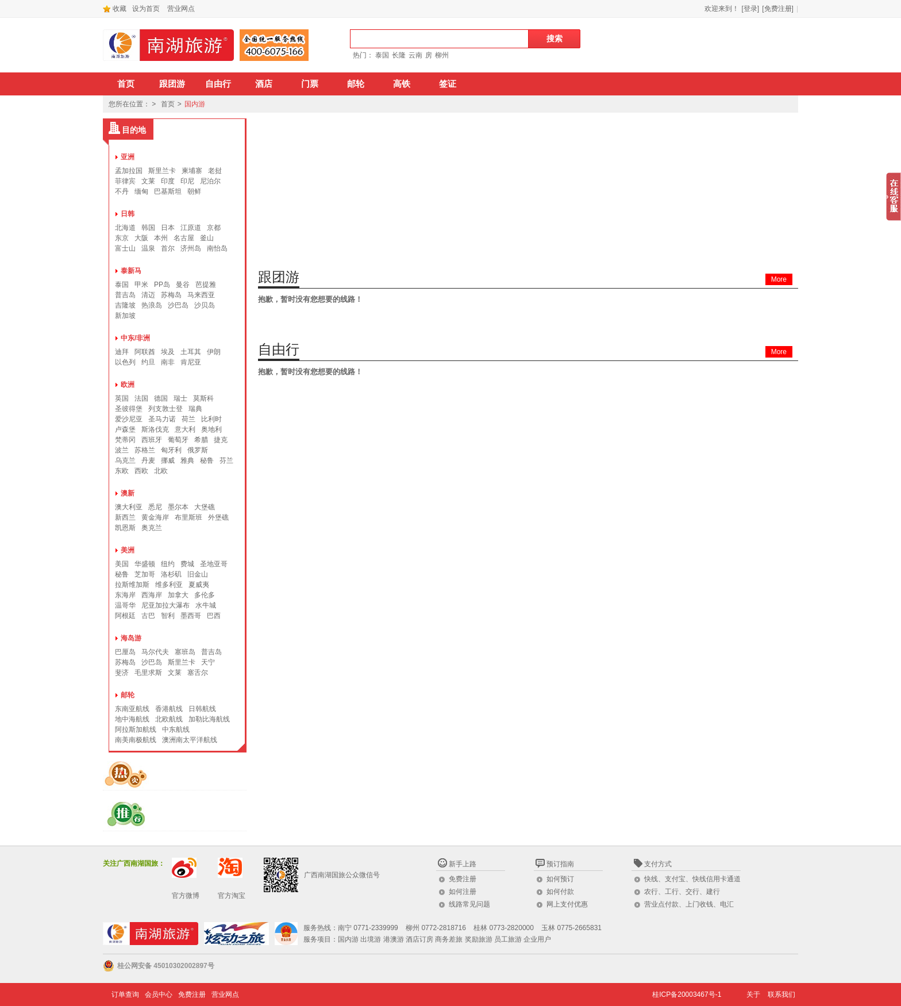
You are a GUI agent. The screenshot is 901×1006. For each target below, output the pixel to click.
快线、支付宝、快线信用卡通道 (692, 879)
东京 (122, 238)
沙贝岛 (204, 305)
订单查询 (125, 994)
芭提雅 (205, 285)
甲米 (141, 285)
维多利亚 (169, 585)
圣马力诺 (162, 419)
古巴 (148, 616)
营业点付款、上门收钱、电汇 (689, 904)
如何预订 (560, 879)
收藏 (114, 9)
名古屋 (184, 238)
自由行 (218, 84)
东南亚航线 (132, 709)
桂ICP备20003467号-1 (686, 994)
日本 (168, 228)
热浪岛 (151, 305)
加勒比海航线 (209, 719)
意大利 (185, 429)
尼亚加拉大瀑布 (165, 605)
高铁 (401, 84)
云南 (415, 55)
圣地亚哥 (214, 564)
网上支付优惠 (567, 904)
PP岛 (162, 285)
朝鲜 (194, 191)
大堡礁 (204, 507)
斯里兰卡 (162, 171)
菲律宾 (125, 181)
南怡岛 (217, 248)
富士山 (125, 248)
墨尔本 (178, 507)
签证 (447, 84)
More (779, 279)
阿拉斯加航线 (135, 729)
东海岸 (125, 595)
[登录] (751, 9)
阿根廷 (125, 616)
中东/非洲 (135, 338)
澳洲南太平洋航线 (189, 740)
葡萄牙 (178, 440)
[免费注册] (778, 9)
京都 (214, 228)
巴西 (214, 616)
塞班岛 (185, 652)
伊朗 (214, 352)
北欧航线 (169, 719)
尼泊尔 (210, 181)
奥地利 (211, 429)
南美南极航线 (135, 740)
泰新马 (131, 271)
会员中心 (158, 994)
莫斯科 (203, 398)
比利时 (211, 419)
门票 (309, 84)
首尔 (168, 248)
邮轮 (355, 84)
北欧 (161, 471)
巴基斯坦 (168, 191)
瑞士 (180, 398)
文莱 (148, 181)
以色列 (125, 362)
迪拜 (122, 352)
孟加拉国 (129, 171)
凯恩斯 (125, 528)
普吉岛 (125, 295)
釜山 (207, 238)
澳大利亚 (129, 507)
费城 (187, 564)
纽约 (168, 564)
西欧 (141, 471)
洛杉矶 (171, 574)
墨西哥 (190, 616)
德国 (161, 398)
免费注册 (462, 879)
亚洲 (127, 157)
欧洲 (127, 385)
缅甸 (141, 191)
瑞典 (195, 409)
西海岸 (151, 595)
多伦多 (204, 595)
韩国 (148, 228)
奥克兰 (151, 528)
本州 (161, 238)
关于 (753, 994)
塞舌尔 (197, 673)
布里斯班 (188, 517)
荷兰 (188, 419)
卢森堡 (125, 429)
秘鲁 (207, 460)
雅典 (187, 460)
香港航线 (169, 709)
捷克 (221, 440)
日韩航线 (202, 709)
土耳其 (190, 352)
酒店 (263, 84)
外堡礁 (218, 517)
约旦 (148, 362)
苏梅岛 (171, 295)
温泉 (148, 248)
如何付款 (560, 892)
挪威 (168, 460)
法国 (141, 398)
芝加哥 (144, 574)
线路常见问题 (469, 904)
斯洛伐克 (155, 429)
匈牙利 (171, 450)
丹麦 (148, 460)
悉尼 (155, 507)
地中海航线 (132, 719)
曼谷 (183, 285)
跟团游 (172, 84)
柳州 (442, 55)
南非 (168, 362)
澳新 (127, 493)
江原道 (190, 228)
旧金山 (197, 574)
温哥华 (125, 605)
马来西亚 (201, 295)
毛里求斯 (148, 673)
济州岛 (190, 248)
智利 (168, 616)
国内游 (194, 104)
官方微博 (185, 896)
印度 (168, 181)
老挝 (215, 171)
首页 (125, 84)
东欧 (122, 471)
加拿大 (178, 595)
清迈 (148, 295)
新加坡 (125, 316)
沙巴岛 (178, 305)
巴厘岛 (125, 652)
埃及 (168, 352)
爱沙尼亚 (129, 419)
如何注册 (462, 892)
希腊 (201, 440)
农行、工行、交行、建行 (682, 892)
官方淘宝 (231, 896)
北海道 (125, 228)
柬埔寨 (192, 171)
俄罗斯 (197, 450)
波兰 (122, 450)
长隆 (399, 55)
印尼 (187, 181)
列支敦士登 (165, 409)
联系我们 (781, 994)
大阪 (141, 238)
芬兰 (226, 460)
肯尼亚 (190, 362)
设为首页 (146, 9)
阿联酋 (144, 352)
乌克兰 (125, 460)
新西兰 (125, 517)
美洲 (127, 550)
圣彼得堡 (129, 409)
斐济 (122, 673)
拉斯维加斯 (132, 585)
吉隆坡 (125, 305)
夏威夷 (198, 585)
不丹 (122, 191)
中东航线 (176, 729)
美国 (122, 564)
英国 (122, 398)
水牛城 (205, 605)
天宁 (208, 662)
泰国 (382, 55)
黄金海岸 (155, 517)
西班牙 (151, 440)
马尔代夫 (155, 652)
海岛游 (131, 638)
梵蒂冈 (125, 440)
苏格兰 (144, 450)
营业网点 (181, 9)
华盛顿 (144, 564)
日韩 (127, 214)
